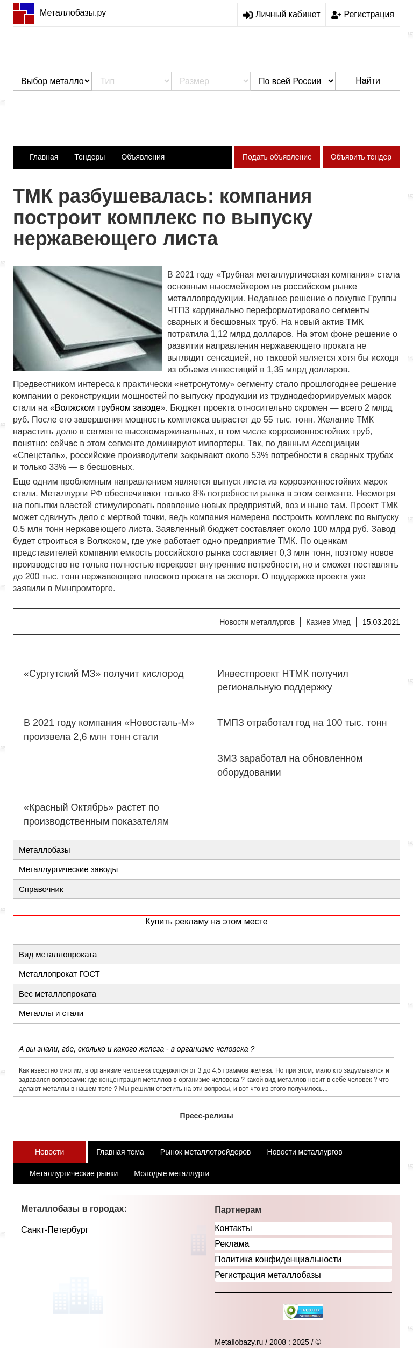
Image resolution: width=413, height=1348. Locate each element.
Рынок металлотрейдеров (205, 1151)
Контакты (233, 1228)
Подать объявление (277, 157)
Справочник (41, 889)
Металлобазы (44, 849)
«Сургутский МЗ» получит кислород (104, 673)
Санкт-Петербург (54, 1229)
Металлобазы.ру (59, 12)
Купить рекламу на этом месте (206, 921)
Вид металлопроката (58, 954)
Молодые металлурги (171, 1173)
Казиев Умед (328, 622)
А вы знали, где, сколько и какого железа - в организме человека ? (136, 1049)
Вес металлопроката (57, 993)
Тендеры (89, 157)
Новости (49, 1151)
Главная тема (120, 1151)
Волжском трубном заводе (108, 407)
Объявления (143, 157)
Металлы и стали (51, 1013)
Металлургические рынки (74, 1173)
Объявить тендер (361, 157)
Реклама (232, 1243)
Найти (367, 80)
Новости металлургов (257, 622)
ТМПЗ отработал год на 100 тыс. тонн (302, 722)
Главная (44, 157)
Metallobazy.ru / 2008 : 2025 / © (268, 1342)
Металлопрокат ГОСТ (59, 973)
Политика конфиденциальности (278, 1259)
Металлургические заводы (68, 869)
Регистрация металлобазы (268, 1275)
